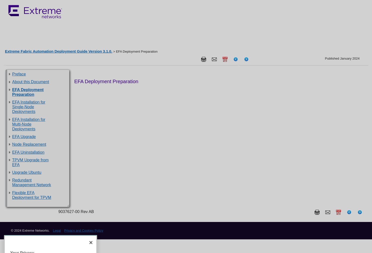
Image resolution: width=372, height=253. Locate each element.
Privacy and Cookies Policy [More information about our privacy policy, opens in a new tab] (29, 239)
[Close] (90, 199)
